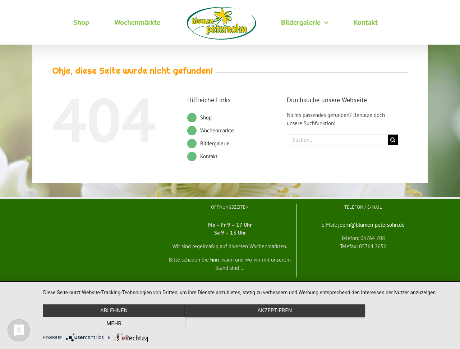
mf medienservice (284, 287)
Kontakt (208, 156)
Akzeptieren (248, 324)
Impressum (357, 287)
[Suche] (393, 140)
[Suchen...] (337, 140)
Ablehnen (104, 324)
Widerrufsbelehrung (178, 287)
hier (214, 259)
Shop (206, 117)
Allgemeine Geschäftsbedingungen (125, 287)
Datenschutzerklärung (324, 287)
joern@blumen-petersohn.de (371, 224)
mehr (391, 324)
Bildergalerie (215, 143)
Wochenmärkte (217, 130)
